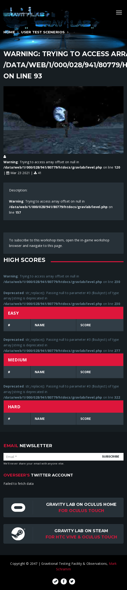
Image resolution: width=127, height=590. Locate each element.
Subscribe (110, 456)
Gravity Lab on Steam (81, 530)
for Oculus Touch (81, 510)
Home (9, 32)
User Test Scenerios (43, 32)
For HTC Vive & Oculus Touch (81, 537)
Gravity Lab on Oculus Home (81, 504)
